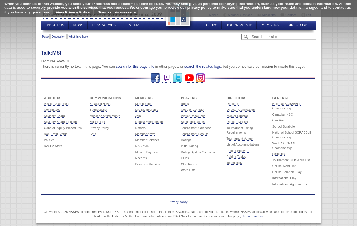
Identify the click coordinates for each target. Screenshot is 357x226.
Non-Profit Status (56, 133)
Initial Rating (189, 146)
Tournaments (239, 25)
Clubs (211, 25)
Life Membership (146, 109)
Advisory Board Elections (61, 121)
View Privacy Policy (73, 12)
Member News (145, 133)
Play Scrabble (106, 25)
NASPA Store (53, 146)
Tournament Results (195, 133)
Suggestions (98, 109)
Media (134, 25)
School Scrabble (283, 126)
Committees (52, 109)
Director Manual (238, 121)
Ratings (186, 140)
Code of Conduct (192, 109)
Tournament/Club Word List (291, 160)
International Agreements (289, 184)
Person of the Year (148, 164)
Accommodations (193, 121)
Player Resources (193, 115)
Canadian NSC (282, 114)
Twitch (166, 78)
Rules (185, 103)
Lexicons (278, 153)
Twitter (177, 78)
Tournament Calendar (196, 128)
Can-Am (278, 120)
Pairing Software (238, 150)
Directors (297, 25)
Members (270, 25)
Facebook (155, 78)
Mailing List (97, 121)
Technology (235, 162)
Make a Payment (147, 152)
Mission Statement (56, 103)
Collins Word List (284, 166)
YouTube (189, 78)
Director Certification (241, 109)
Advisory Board (54, 115)
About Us (55, 25)
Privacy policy (177, 202)
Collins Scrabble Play (287, 172)
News (78, 25)
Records (141, 158)
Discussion (58, 36)
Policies (49, 140)
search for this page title (135, 66)
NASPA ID (142, 146)
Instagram (200, 78)
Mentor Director (237, 115)
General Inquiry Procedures (63, 128)
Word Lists (188, 170)
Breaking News (100, 103)
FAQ (93, 133)
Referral (140, 128)
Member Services (147, 140)
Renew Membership (149, 121)
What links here (78, 36)
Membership (144, 103)
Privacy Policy (99, 128)
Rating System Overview (198, 152)
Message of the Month (105, 115)
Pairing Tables (236, 156)
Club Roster (189, 164)
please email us (252, 216)
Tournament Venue (240, 138)
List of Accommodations (243, 144)
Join (138, 115)
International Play (284, 178)
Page (45, 36)
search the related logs (202, 66)
